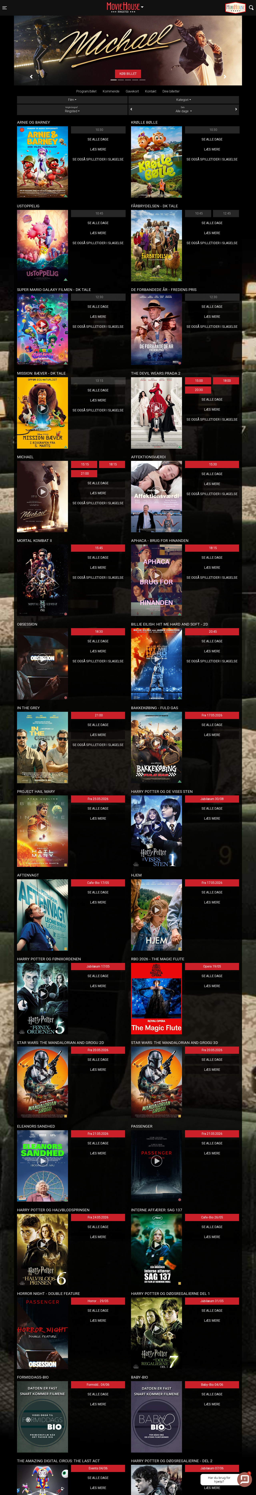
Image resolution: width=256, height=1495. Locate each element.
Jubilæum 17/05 (98, 966)
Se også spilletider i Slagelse (98, 159)
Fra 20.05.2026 (98, 1050)
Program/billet (86, 91)
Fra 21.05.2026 (98, 1134)
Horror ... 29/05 (98, 1301)
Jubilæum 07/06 (212, 1468)
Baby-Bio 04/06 (212, 1385)
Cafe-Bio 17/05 (98, 883)
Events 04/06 (98, 1468)
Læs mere (98, 149)
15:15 (85, 464)
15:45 (99, 548)
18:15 (113, 464)
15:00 (199, 381)
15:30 (213, 464)
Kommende (111, 91)
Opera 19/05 (212, 966)
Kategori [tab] (182, 100)
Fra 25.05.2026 (98, 799)
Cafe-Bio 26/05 (212, 1217)
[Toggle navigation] (4, 8)
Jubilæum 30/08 (212, 799)
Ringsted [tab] (72, 109)
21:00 (85, 473)
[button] (31, 77)
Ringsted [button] (127, 5)
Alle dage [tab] (183, 109)
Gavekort (132, 91)
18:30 (99, 632)
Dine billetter (171, 91)
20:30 (199, 390)
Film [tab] (71, 100)
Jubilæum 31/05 (212, 1301)
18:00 (227, 381)
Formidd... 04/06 (98, 1385)
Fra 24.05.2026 (98, 1217)
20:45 (213, 632)
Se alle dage (98, 139)
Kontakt (150, 91)
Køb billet (128, 74)
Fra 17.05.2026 (212, 715)
